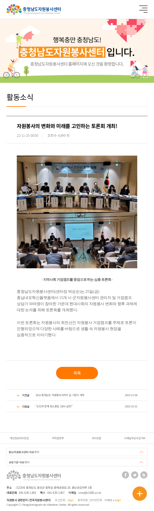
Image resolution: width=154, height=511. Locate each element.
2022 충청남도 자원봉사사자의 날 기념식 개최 (60, 395)
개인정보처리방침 (19, 438)
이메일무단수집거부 (134, 438)
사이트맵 (96, 438)
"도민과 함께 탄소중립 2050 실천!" (54, 406)
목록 (77, 373)
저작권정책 (58, 438)
